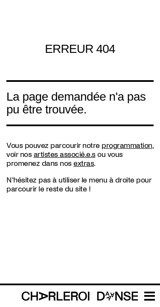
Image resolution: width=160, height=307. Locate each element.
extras (83, 163)
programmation (127, 146)
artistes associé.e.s (65, 155)
